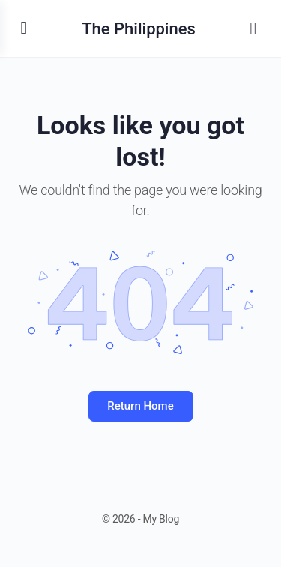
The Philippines (139, 29)
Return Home (140, 405)
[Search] (253, 28)
